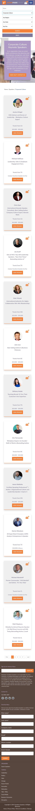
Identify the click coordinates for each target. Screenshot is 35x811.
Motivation (4, 789)
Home (6, 89)
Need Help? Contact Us (17, 75)
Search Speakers (5, 766)
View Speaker (17, 133)
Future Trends (5, 783)
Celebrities (4, 773)
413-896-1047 (5, 695)
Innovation (4, 786)
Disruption (4, 800)
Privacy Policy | (12, 808)
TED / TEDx (4, 792)
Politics (3, 775)
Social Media (4, 794)
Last (28, 657)
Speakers (11, 89)
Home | (5, 808)
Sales (2, 778)
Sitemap (29, 808)
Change (3, 781)
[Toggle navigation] (31, 2)
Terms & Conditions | (21, 808)
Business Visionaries (6, 797)
